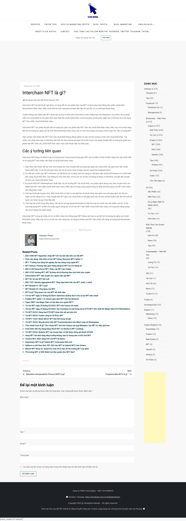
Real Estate (151, 339)
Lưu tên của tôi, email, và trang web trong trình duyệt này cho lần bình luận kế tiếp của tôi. (60, 467)
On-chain (154, 170)
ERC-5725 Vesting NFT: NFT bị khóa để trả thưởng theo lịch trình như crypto (57, 272)
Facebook (150, 103)
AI (147, 187)
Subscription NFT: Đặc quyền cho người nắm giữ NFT (47, 276)
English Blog (146, 24)
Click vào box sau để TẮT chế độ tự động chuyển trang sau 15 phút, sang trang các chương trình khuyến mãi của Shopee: (92, 509)
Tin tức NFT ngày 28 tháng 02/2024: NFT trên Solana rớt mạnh (51, 305)
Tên (22, 432)
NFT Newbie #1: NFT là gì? (36, 286)
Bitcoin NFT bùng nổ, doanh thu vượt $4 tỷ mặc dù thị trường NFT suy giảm (57, 349)
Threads (149, 93)
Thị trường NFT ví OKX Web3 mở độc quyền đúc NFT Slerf (49, 352)
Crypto (25, 361)
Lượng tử (152, 262)
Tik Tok (149, 278)
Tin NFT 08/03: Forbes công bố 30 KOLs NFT (44, 315)
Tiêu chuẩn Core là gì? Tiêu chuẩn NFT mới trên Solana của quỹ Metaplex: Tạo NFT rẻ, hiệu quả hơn (67, 325)
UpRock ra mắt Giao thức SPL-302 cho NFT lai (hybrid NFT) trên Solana (55, 345)
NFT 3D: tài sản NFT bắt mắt (37, 279)
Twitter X (149, 294)
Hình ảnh (152, 219)
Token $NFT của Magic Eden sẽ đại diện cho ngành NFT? (49, 302)
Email (23, 444)
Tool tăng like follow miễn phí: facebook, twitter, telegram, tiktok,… (112, 31)
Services (35, 24)
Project (153, 140)
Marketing (150, 314)
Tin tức (153, 135)
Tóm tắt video (156, 181)
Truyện (147, 300)
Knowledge (150, 329)
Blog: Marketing (124, 24)
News (150, 240)
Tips (148, 98)
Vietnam (147, 89)
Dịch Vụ (151, 235)
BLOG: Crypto (101, 24)
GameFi (155, 154)
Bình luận (24, 397)
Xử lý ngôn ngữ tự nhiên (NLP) (156, 203)
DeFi (154, 149)
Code (152, 176)
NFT (153, 144)
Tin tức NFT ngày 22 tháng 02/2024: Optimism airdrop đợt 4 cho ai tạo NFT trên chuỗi (61, 296)
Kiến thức (154, 130)
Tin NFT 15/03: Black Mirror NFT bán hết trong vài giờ (48, 319)
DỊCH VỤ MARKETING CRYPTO (75, 24)
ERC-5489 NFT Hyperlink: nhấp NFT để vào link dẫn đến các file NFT (54, 256)
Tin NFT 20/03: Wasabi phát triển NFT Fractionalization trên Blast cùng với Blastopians (62, 322)
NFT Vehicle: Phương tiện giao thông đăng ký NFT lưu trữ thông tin (53, 266)
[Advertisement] (93, 58)
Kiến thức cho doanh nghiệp (155, 226)
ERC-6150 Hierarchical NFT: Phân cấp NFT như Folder (48, 269)
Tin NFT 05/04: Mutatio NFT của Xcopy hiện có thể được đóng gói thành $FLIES (59, 332)
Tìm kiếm (106, 38)
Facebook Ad (153, 107)
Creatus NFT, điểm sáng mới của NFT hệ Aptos (45, 339)
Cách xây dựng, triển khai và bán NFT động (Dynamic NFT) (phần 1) (54, 259)
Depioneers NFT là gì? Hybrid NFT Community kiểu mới (48, 342)
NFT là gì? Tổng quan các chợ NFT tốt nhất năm (45, 292)
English (147, 310)
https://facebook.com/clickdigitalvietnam (102, 497)
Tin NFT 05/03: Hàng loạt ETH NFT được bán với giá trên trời (51, 312)
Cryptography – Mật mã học (156, 253)
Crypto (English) (151, 325)
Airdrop (155, 165)
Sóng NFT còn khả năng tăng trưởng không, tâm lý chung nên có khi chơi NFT (58, 335)
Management (153, 112)
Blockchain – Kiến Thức (156, 118)
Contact (65, 31)
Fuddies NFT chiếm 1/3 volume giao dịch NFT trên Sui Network (52, 299)
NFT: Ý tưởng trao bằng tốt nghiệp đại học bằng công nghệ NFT (52, 262)
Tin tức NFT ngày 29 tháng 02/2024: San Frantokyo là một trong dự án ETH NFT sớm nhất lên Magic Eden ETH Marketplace (77, 309)
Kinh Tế (149, 283)
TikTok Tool (50, 24)
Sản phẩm (152, 192)
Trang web (24, 455)
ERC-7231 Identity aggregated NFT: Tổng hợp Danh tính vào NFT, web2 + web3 (58, 282)
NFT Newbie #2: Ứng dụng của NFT (40, 289)
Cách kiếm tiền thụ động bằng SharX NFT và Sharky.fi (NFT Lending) (54, 329)
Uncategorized (150, 305)
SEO (148, 273)
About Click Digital (46, 31)
